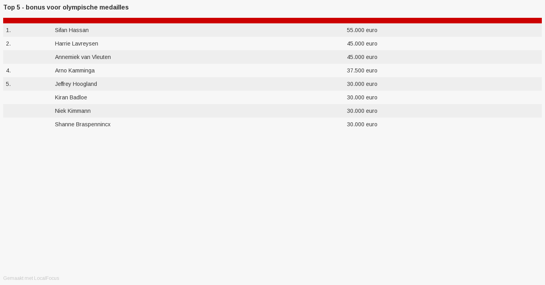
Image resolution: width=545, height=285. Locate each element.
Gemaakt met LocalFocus (31, 278)
